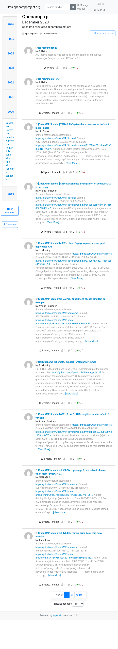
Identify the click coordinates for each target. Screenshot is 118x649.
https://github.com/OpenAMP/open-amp (57, 313)
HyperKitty (58, 615)
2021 (11, 97)
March (9, 165)
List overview (9, 211)
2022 (11, 82)
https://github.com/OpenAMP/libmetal (56, 138)
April (8, 161)
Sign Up (99, 10)
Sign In (99, 4)
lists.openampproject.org (23, 7)
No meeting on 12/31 (48, 79)
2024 (11, 53)
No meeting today (46, 47)
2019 (11, 194)
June (8, 154)
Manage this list (82, 7)
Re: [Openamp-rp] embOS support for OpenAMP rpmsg (66, 362)
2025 (11, 39)
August (9, 147)
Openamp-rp (35, 16)
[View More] (72, 163)
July (8, 151)
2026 (11, 24)
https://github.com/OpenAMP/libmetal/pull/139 (76, 372)
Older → (80, 595)
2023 (11, 68)
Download (9, 224)
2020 (11, 111)
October (10, 137)
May (8, 158)
